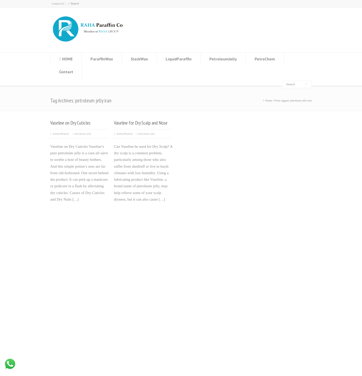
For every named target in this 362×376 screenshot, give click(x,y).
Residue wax (148, 260)
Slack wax (147, 253)
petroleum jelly (82, 133)
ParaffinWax (101, 58)
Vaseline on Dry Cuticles (70, 123)
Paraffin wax (148, 246)
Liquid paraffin (150, 266)
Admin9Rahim (61, 133)
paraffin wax (58, 360)
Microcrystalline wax (155, 280)
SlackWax (139, 58)
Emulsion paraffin (152, 286)
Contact (66, 71)
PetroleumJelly (223, 58)
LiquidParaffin (179, 58)
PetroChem (265, 58)
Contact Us (58, 3)
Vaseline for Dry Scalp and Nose (140, 123)
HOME (67, 58)
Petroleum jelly (150, 273)
